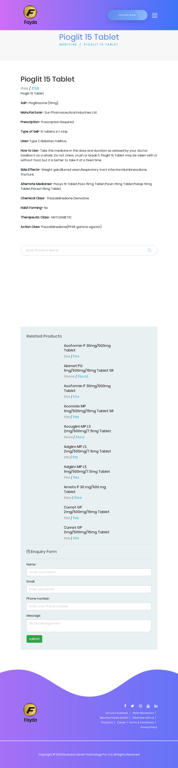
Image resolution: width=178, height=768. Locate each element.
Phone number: (38, 598)
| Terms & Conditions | (141, 722)
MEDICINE (68, 44)
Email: (31, 581)
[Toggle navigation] (153, 15)
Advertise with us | (144, 717)
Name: (31, 564)
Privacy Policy (149, 727)
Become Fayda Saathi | (115, 717)
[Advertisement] (89, 294)
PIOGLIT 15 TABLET (101, 44)
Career (121, 722)
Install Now (127, 15)
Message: (34, 615)
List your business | (118, 713)
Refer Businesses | (144, 713)
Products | (108, 722)
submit (34, 639)
